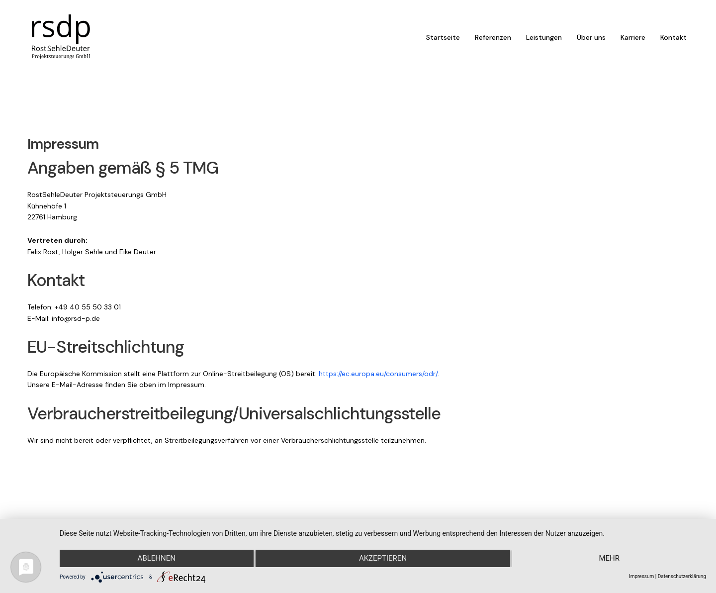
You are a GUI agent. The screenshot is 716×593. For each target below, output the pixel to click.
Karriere (633, 39)
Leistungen (544, 39)
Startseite (443, 39)
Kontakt (673, 39)
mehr (609, 558)
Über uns (591, 39)
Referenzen (493, 39)
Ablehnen (156, 558)
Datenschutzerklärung (682, 576)
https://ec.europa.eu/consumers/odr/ (378, 388)
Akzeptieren (383, 558)
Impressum (641, 576)
